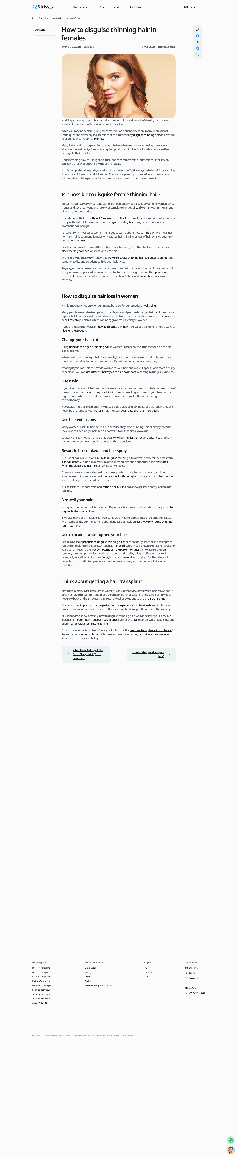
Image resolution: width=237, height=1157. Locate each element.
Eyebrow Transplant (41, 981)
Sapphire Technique (41, 994)
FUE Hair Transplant (41, 968)
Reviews (88, 981)
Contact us (135, 6)
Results (88, 976)
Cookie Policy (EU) (40, 1003)
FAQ (145, 968)
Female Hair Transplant (42, 985)
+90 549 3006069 (127, 1035)
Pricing (102, 6)
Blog (146, 976)
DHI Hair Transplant (41, 972)
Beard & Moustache (41, 976)
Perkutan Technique (41, 989)
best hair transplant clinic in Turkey (151, 630)
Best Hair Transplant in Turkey (98, 985)
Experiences (90, 968)
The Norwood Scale (41, 998)
